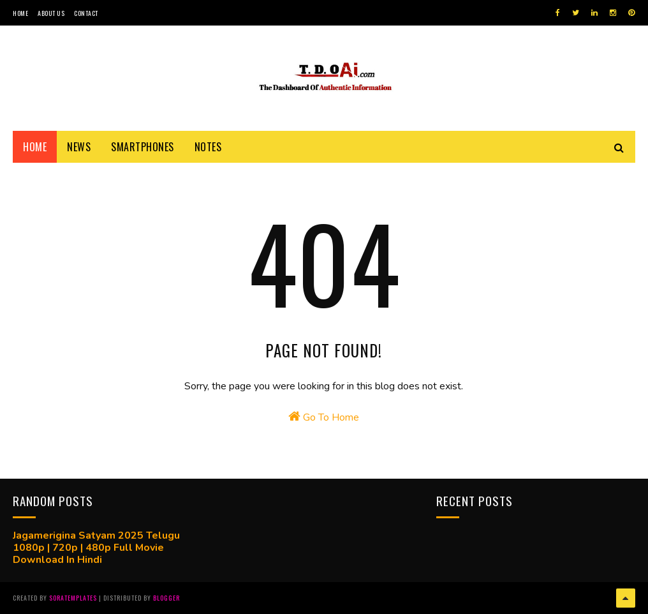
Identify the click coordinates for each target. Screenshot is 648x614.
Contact (86, 13)
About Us (51, 13)
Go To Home (323, 417)
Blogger (166, 598)
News (79, 146)
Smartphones (142, 146)
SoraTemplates (73, 598)
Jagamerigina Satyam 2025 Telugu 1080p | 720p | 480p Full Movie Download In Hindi (96, 547)
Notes (208, 146)
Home (20, 13)
